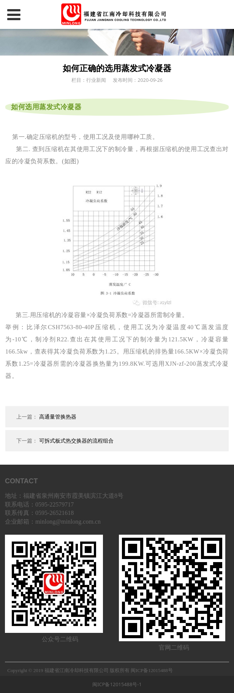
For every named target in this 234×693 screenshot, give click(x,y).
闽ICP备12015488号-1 (117, 684)
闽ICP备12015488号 (152, 670)
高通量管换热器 (57, 416)
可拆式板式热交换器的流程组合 (76, 440)
